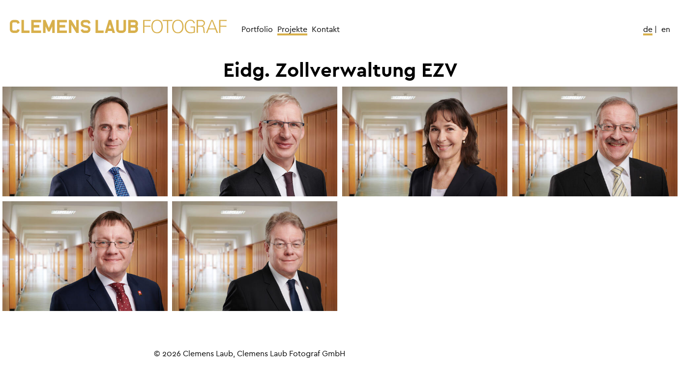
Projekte (292, 29)
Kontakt (326, 29)
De (647, 29)
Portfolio (257, 29)
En (665, 29)
